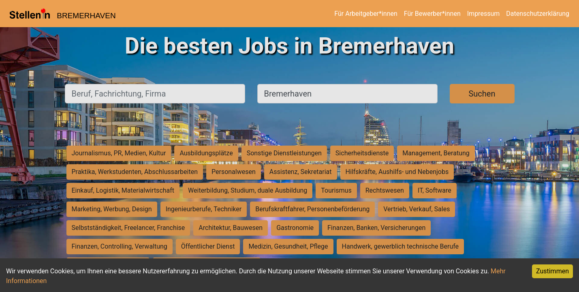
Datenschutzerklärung (537, 13)
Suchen (481, 94)
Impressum (483, 13)
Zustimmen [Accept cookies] (552, 271)
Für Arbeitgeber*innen (365, 13)
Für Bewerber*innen (432, 13)
